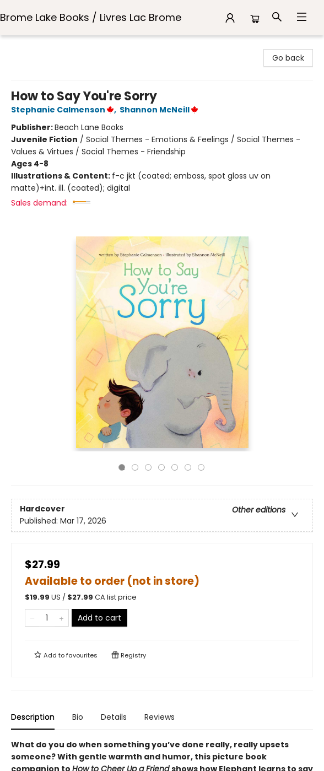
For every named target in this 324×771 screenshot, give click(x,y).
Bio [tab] (77, 717)
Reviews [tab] (159, 717)
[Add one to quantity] (61, 618)
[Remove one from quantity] (32, 618)
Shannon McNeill (161, 109)
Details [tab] (114, 717)
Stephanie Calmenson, (65, 109)
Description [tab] (33, 717)
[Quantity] (47, 618)
